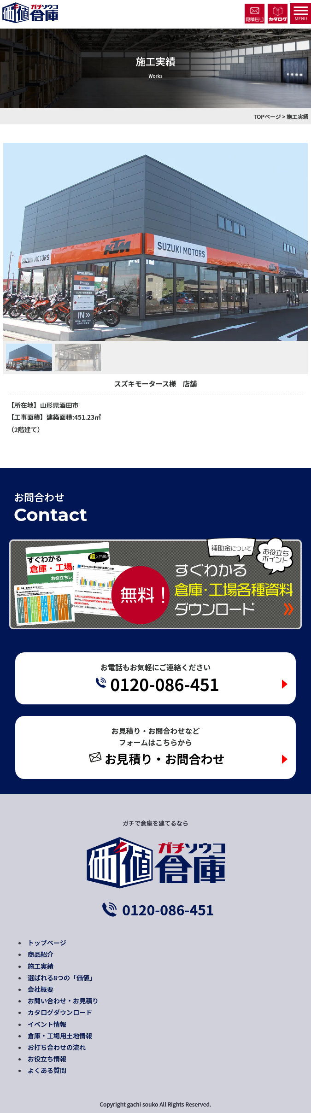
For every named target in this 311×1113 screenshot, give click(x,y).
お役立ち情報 (47, 1058)
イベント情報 (47, 1024)
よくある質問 (47, 1070)
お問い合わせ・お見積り (63, 1000)
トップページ (47, 942)
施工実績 (40, 966)
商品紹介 (40, 954)
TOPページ (267, 116)
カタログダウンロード (60, 1012)
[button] (29, 357)
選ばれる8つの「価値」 (62, 977)
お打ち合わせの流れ (57, 1047)
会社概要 (40, 989)
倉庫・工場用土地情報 (60, 1035)
